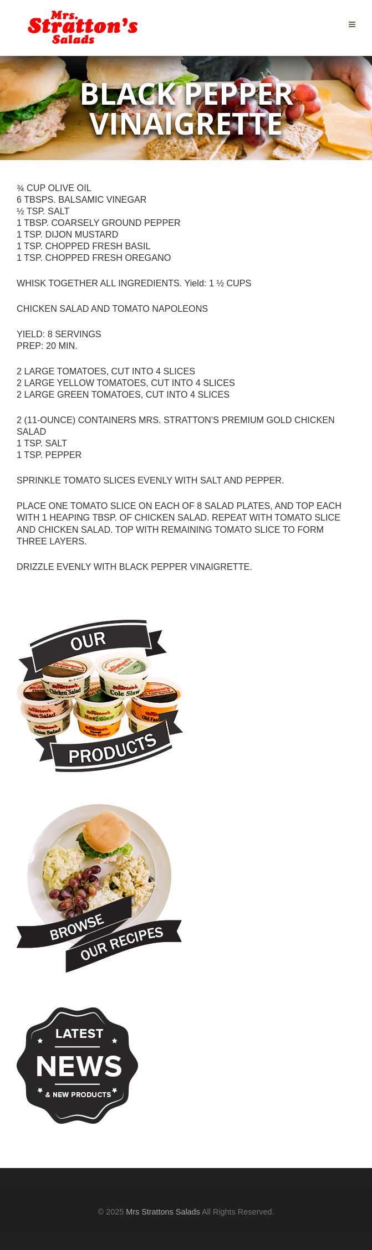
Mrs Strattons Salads (163, 1211)
